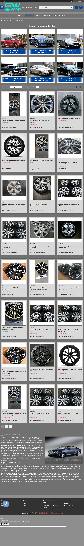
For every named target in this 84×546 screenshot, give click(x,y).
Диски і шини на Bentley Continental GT (42, 51)
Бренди (28, 15)
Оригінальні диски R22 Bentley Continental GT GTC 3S (42, 370)
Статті (24, 503)
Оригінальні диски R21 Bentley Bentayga (13, 120)
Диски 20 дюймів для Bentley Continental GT (13, 205)
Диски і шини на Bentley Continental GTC (70, 51)
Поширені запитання (69, 505)
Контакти (47, 15)
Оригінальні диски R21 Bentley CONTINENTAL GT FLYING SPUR (38, 288)
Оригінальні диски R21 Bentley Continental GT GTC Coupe (14, 372)
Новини (25, 505)
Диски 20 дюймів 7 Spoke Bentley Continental (39, 246)
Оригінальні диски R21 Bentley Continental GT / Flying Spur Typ (14, 414)
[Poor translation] (6, 524)
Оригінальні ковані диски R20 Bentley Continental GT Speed (12, 328)
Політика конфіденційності (56, 513)
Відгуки (45, 507)
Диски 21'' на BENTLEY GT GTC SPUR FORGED (40, 330)
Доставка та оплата (59, 15)
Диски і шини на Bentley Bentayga (14, 51)
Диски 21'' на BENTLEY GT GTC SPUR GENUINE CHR (12, 246)
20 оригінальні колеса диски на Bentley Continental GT (69, 288)
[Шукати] (71, 7)
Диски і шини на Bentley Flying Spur (15, 79)
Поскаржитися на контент (43, 513)
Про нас (38, 15)
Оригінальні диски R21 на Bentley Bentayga (39, 121)
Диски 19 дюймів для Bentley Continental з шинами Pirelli (69, 246)
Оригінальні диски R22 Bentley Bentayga (69, 118)
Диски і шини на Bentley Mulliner (70, 79)
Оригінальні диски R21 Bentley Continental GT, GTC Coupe (14, 288)
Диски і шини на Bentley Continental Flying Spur (42, 79)
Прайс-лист (67, 503)
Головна (20, 15)
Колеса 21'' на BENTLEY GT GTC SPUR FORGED (68, 205)
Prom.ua (50, 512)
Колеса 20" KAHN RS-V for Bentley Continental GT (67, 163)
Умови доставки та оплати (50, 505)
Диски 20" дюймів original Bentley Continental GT (39, 205)
